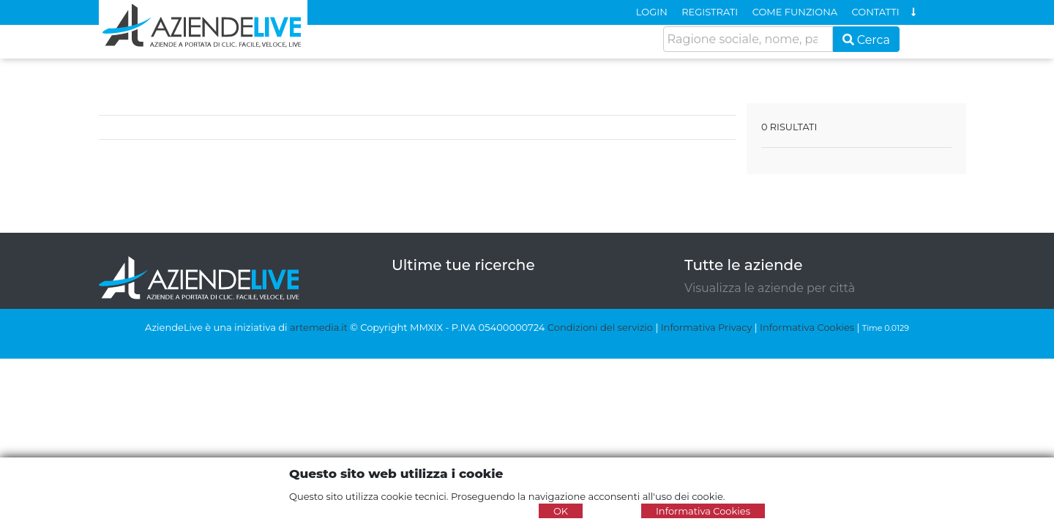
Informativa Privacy (706, 327)
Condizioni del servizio (600, 327)
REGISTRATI (709, 12)
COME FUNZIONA (794, 12)
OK (560, 511)
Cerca (866, 40)
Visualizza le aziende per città (769, 288)
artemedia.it (319, 327)
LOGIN (652, 12)
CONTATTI (876, 12)
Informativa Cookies (807, 327)
